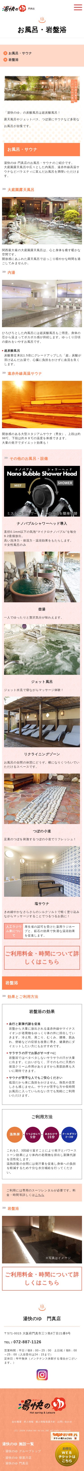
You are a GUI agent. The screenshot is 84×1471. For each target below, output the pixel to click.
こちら (39, 1195)
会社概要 (17, 1422)
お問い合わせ (64, 1422)
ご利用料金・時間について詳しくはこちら (42, 958)
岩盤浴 (14, 59)
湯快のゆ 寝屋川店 (18, 1457)
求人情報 (29, 1422)
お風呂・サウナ (20, 53)
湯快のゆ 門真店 (16, 1463)
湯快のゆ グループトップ (23, 1451)
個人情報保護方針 (45, 1422)
